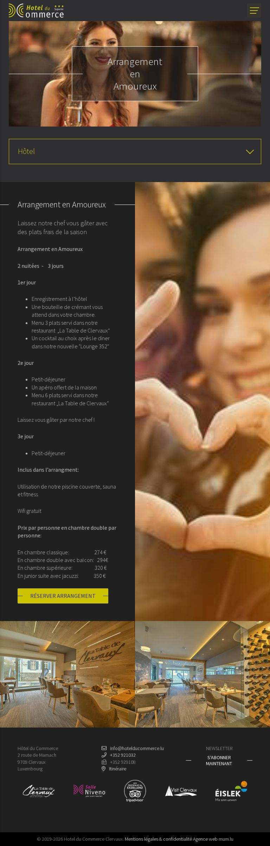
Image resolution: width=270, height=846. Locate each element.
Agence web (205, 839)
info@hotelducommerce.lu (137, 748)
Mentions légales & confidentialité (158, 839)
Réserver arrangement (63, 595)
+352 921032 (123, 755)
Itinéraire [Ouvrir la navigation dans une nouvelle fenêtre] (117, 769)
